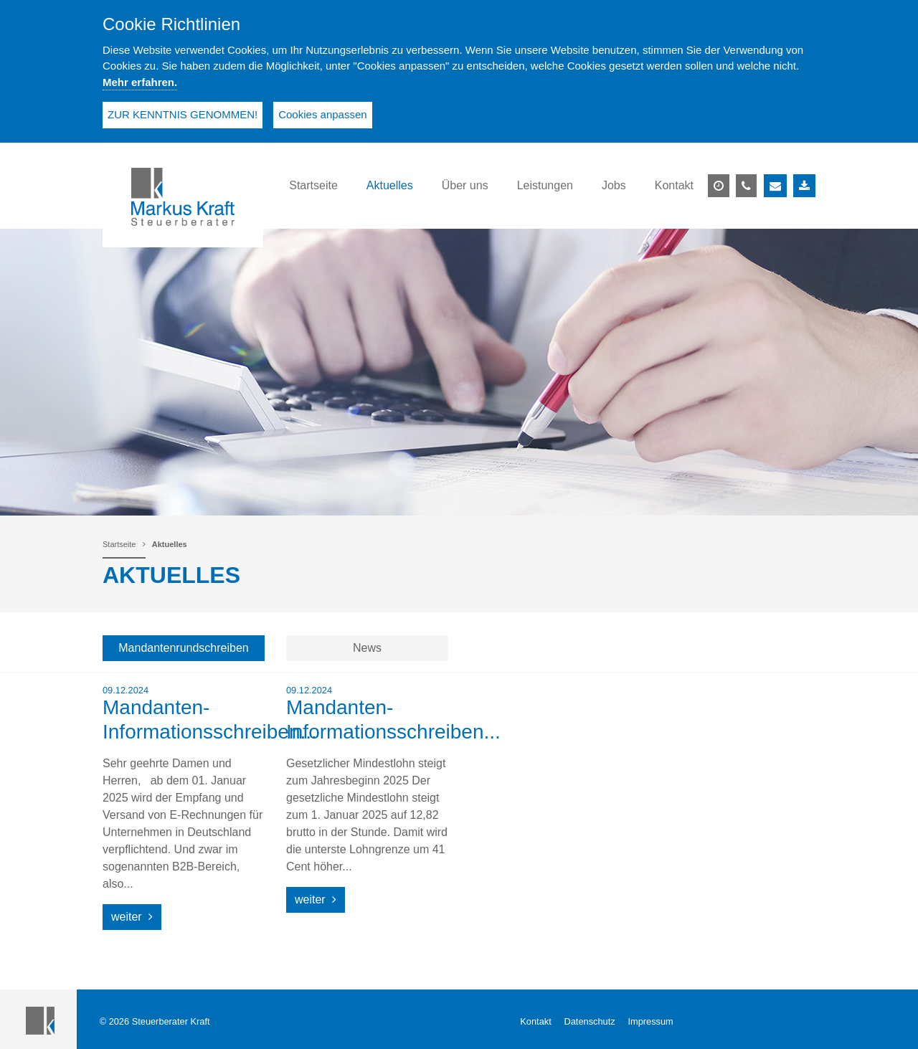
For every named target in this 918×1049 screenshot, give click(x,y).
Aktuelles (169, 544)
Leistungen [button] (545, 185)
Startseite (119, 544)
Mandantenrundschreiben (183, 648)
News (367, 648)
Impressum (650, 1021)
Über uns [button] (465, 185)
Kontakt (535, 1021)
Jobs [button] (614, 185)
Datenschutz (589, 1021)
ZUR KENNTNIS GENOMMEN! (182, 114)
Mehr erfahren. (140, 82)
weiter (132, 917)
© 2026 (155, 1021)
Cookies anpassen (322, 114)
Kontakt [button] (674, 185)
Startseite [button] (313, 185)
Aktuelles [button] (389, 185)
